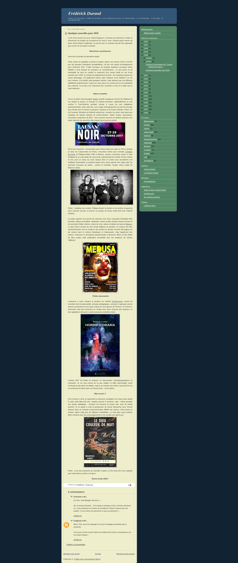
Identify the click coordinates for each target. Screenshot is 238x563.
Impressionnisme (150, 139)
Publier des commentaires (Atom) (87, 559)
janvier (149, 61)
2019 (146, 52)
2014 (146, 86)
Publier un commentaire (76, 544)
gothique (147, 136)
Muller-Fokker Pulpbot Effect (155, 190)
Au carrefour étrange (152, 197)
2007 (146, 109)
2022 (146, 42)
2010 (146, 99)
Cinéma (147, 125)
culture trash (149, 132)
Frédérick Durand (84, 13)
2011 (146, 96)
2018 (146, 55)
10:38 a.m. (78, 540)
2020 (146, 48)
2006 (146, 113)
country (147, 128)
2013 (146, 89)
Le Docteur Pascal (151, 173)
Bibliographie (149, 121)
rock (145, 157)
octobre (149, 58)
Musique (147, 146)
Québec (147, 153)
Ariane (95, 99)
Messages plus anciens (125, 554)
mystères (147, 150)
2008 (146, 106)
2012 (146, 92)
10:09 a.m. (78, 516)
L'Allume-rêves (150, 206)
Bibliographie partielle (152, 33)
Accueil (98, 554)
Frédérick (78, 521)
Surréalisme (148, 161)
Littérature (148, 143)
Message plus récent (71, 554)
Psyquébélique (149, 181)
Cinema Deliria (149, 169)
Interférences (149, 194)
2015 (146, 82)
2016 (146, 79)
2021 (146, 45)
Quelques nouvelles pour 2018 (158, 70)
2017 (146, 75)
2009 (146, 103)
